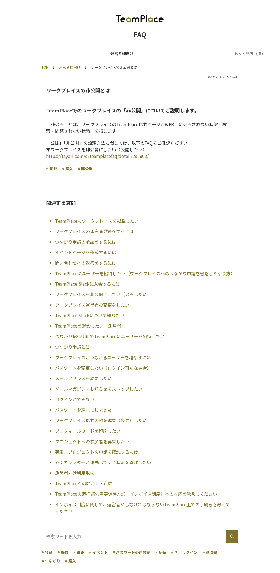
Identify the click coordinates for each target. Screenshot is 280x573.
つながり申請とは (72, 346)
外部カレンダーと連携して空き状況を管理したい (103, 462)
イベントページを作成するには (85, 252)
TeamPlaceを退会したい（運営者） (90, 325)
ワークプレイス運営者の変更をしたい (92, 305)
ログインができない (74, 399)
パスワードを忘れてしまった (83, 409)
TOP (45, 67)
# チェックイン (184, 552)
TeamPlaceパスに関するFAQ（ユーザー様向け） (154, 53)
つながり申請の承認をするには (85, 241)
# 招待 (160, 552)
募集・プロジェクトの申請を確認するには (96, 451)
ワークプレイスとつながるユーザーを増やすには (103, 357)
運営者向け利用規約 (74, 473)
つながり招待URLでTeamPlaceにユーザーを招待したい (110, 336)
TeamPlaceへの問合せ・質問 (83, 483)
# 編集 (78, 552)
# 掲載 (51, 168)
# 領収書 (209, 552)
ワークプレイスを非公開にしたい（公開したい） (103, 294)
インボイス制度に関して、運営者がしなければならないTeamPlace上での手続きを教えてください (142, 508)
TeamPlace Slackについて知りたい (89, 315)
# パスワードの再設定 (131, 552)
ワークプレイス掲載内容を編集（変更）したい (101, 420)
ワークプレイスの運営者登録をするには (94, 231)
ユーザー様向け (90, 53)
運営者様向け (57, 53)
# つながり (51, 560)
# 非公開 (85, 168)
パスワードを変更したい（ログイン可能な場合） (103, 367)
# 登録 (47, 552)
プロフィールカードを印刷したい (88, 430)
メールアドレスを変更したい (83, 378)
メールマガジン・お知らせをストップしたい (98, 389)
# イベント (98, 552)
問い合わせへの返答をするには (85, 262)
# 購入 (67, 168)
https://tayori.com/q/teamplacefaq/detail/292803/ (97, 156)
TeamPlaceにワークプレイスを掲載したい (97, 221)
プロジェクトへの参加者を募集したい (92, 441)
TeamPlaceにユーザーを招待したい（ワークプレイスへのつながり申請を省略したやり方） (144, 273)
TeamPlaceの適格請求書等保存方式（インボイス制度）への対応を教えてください (136, 493)
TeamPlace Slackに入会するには (87, 283)
